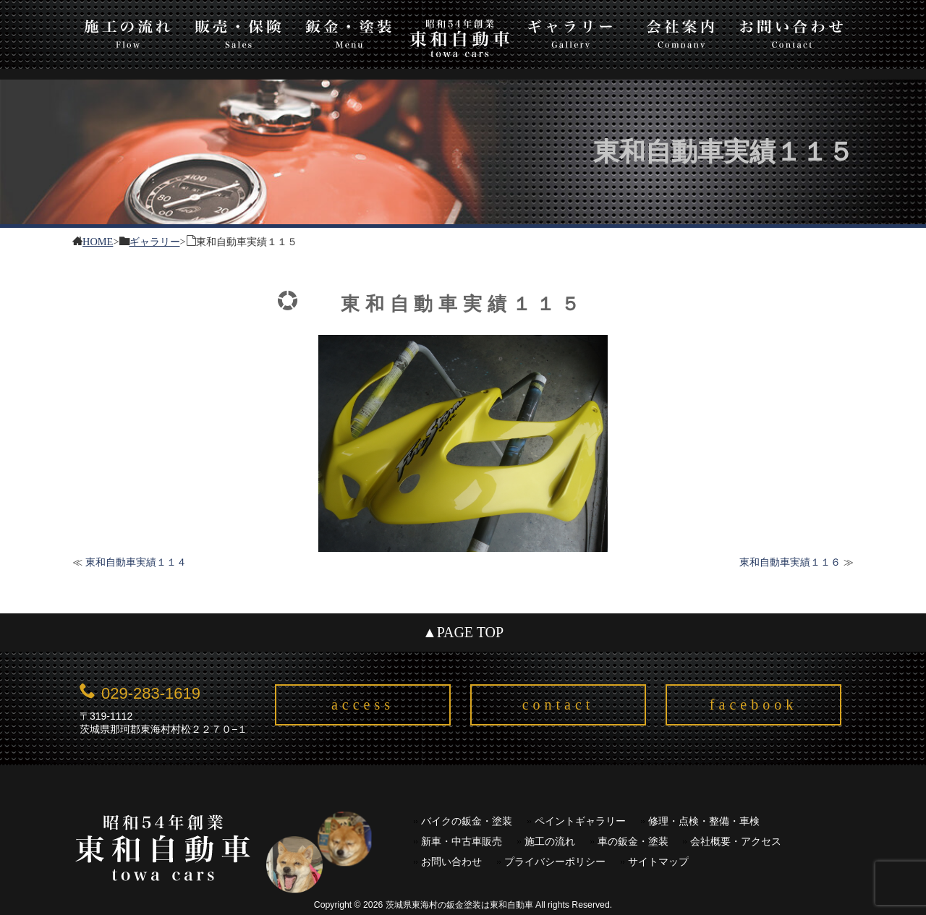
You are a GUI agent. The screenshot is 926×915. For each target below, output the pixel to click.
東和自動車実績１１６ (790, 562)
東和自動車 (459, 38)
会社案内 (681, 31)
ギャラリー (570, 31)
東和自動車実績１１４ (136, 562)
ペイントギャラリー (580, 821)
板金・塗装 (349, 31)
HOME (97, 240)
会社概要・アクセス (735, 841)
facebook (753, 704)
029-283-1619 (150, 693)
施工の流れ (127, 31)
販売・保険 (238, 31)
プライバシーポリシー (555, 861)
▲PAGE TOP (463, 632)
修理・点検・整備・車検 (704, 821)
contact (558, 704)
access (362, 704)
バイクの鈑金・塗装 (466, 821)
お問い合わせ (791, 31)
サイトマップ (658, 861)
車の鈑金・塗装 (633, 841)
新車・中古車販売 (461, 841)
